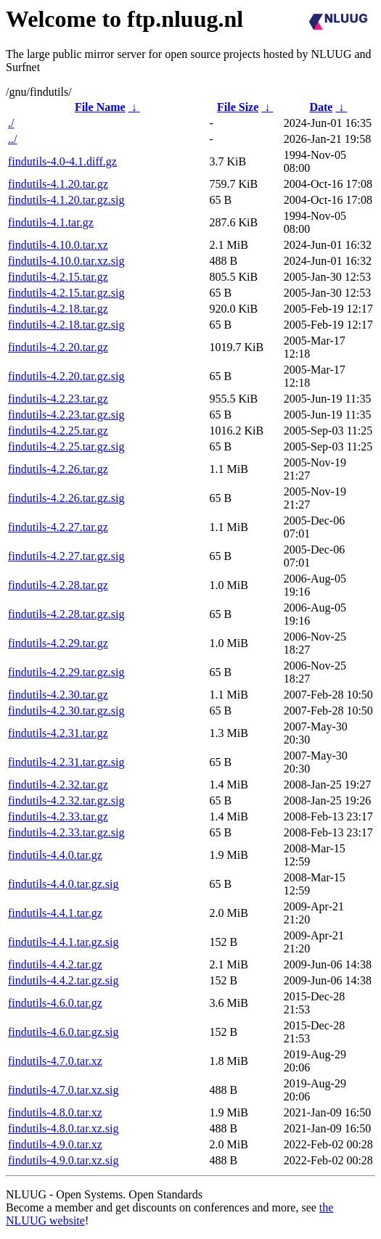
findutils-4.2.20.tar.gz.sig (66, 376)
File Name (100, 107)
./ (11, 123)
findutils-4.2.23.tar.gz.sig (66, 414)
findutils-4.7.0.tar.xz (55, 1061)
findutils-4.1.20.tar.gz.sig (66, 200)
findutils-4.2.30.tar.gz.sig (66, 710)
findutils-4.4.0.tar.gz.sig (63, 884)
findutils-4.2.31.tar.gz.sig (66, 762)
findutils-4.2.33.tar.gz (58, 816)
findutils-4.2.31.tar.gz (58, 733)
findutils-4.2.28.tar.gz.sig (66, 614)
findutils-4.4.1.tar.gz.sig (63, 942)
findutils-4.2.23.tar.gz (58, 398)
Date (320, 107)
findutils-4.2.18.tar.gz (58, 308)
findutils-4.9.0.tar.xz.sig (63, 1160)
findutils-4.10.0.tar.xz (58, 245)
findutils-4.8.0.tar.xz (55, 1112)
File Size (237, 107)
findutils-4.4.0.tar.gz (55, 855)
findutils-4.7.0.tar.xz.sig (63, 1090)
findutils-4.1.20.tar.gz (58, 184)
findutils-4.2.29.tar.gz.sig (66, 672)
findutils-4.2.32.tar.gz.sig (66, 800)
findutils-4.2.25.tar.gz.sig (66, 446)
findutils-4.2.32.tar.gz (58, 784)
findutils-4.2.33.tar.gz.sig (66, 832)
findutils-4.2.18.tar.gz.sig (66, 324)
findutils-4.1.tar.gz (51, 222)
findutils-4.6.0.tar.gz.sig (63, 1032)
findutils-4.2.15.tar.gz (58, 277)
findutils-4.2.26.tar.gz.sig (66, 498)
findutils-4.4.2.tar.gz (55, 964)
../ (12, 139)
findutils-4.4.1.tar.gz (55, 913)
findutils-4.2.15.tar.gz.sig (66, 293)
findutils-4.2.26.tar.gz (58, 469)
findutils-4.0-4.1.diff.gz (62, 161)
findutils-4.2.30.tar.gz (58, 694)
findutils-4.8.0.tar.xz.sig (63, 1128)
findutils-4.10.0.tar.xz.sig (66, 261)
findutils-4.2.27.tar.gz (58, 527)
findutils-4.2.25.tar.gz (58, 430)
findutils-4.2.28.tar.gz (58, 585)
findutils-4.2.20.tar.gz (58, 347)
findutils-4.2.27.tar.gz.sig (66, 556)
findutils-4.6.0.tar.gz (55, 1003)
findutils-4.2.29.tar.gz (58, 643)
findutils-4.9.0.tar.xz (55, 1144)
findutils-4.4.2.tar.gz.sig (63, 980)
